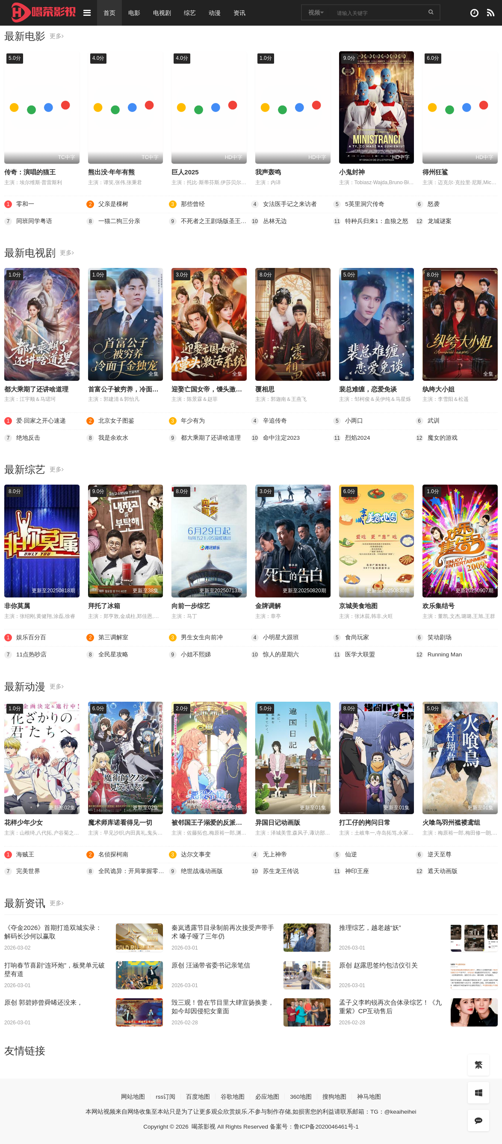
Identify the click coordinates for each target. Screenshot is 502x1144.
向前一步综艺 (190, 605)
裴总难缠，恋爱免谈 (368, 388)
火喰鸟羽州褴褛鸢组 (451, 822)
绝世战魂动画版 (196, 871)
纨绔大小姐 (438, 388)
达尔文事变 (190, 854)
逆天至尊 (434, 854)
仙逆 (345, 854)
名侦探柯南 (107, 854)
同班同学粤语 (28, 221)
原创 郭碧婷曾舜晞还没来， (43, 1002)
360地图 (301, 1095)
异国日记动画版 (277, 822)
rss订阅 (165, 1095)
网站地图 (133, 1095)
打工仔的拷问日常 (364, 822)
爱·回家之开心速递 (35, 421)
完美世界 (22, 871)
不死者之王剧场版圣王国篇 (210, 221)
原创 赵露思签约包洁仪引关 (378, 964)
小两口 (348, 421)
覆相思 (265, 388)
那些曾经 (187, 204)
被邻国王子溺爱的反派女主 (209, 822)
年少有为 (187, 421)
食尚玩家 (351, 637)
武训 (428, 421)
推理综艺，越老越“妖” (370, 926)
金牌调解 (268, 605)
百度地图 (198, 1095)
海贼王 (19, 854)
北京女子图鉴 (110, 421)
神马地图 (369, 1095)
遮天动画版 (437, 871)
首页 (110, 12)
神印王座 (351, 871)
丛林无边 (269, 221)
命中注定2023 (275, 437)
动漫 (215, 12)
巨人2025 (184, 172)
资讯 (240, 12)
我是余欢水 (107, 437)
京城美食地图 (358, 605)
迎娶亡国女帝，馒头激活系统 (213, 388)
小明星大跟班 (275, 637)
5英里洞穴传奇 (358, 204)
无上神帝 (269, 854)
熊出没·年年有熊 (111, 172)
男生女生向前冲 (196, 637)
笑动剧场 (434, 637)
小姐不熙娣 (190, 654)
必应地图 (267, 1095)
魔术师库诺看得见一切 (120, 822)
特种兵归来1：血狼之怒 (370, 221)
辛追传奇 (269, 421)
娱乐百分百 (25, 637)
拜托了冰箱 (104, 605)
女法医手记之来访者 (284, 204)
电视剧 (163, 12)
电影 (135, 12)
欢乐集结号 (438, 605)
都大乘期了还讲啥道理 (36, 388)
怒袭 (428, 204)
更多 (57, 36)
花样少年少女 (23, 822)
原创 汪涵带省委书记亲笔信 (210, 964)
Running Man (439, 654)
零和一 (19, 204)
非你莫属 (17, 605)
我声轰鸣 (268, 172)
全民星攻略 (107, 654)
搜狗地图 (335, 1095)
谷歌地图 (233, 1095)
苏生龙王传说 (275, 871)
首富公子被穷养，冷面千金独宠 (133, 388)
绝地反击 (22, 437)
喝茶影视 (203, 1125)
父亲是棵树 (107, 204)
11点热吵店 (25, 654)
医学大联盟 (354, 654)
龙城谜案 (434, 221)
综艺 (191, 12)
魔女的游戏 (437, 437)
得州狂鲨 (435, 172)
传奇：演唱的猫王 (30, 172)
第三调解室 (107, 637)
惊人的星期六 (275, 654)
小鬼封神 (352, 172)
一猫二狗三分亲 (113, 221)
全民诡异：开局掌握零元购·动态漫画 (127, 871)
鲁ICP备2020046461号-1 (328, 1125)
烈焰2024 (351, 437)
